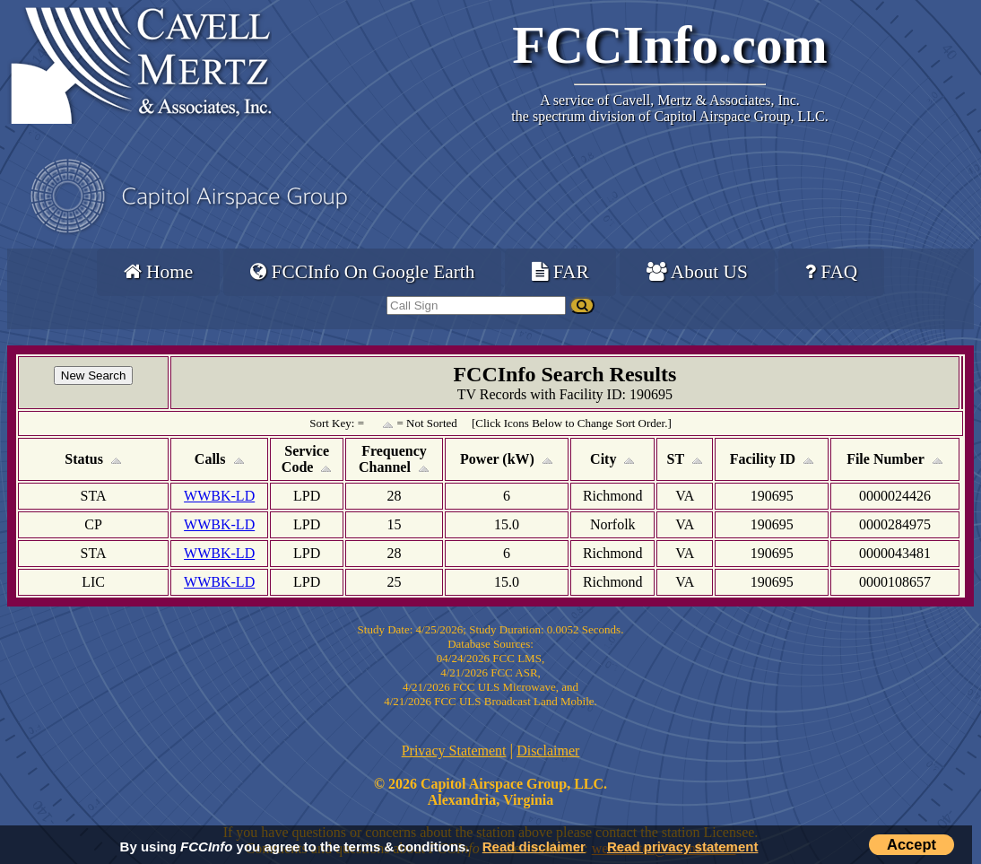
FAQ (831, 272)
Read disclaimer (534, 846)
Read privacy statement (682, 846)
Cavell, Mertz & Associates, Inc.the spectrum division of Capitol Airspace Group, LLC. (669, 108)
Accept (911, 844)
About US (697, 272)
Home (158, 272)
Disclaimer (548, 750)
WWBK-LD (219, 495)
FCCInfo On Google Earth (362, 272)
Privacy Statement (454, 750)
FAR (560, 272)
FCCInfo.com (670, 44)
